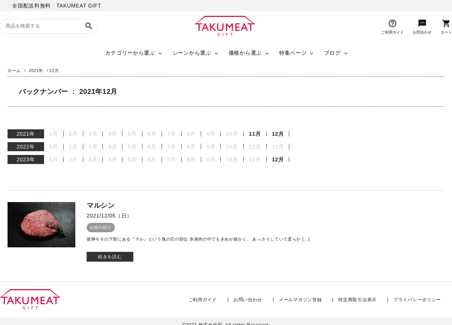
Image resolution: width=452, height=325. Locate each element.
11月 (255, 133)
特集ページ (293, 53)
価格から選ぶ (245, 53)
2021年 (26, 134)
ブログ (332, 53)
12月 (278, 133)
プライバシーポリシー (417, 299)
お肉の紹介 (101, 227)
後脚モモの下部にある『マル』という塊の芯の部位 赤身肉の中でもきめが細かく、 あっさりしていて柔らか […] (198, 239)
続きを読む (110, 256)
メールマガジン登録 (300, 299)
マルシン (101, 205)
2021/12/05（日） (109, 216)
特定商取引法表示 (357, 299)
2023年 (26, 159)
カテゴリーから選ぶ (130, 53)
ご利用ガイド (202, 299)
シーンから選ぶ (192, 53)
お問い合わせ (248, 299)
